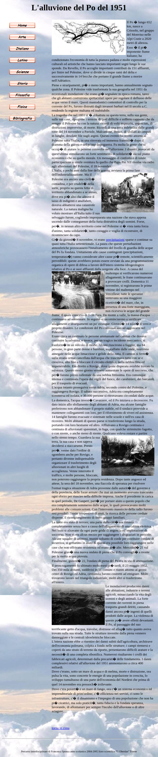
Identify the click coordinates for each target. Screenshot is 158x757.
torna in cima (61, 728)
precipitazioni (115, 239)
